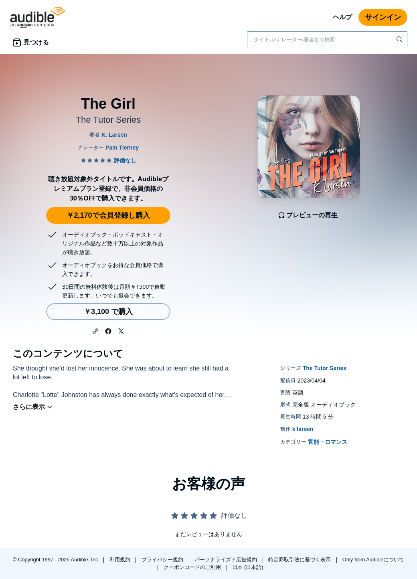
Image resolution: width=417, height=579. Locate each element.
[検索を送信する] (400, 39)
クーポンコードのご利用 (193, 567)
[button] (95, 330)
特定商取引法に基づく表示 (300, 560)
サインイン (383, 17)
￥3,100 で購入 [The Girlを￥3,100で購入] (108, 312)
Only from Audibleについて (373, 560)
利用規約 (120, 560)
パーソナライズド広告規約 (226, 560)
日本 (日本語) (247, 567)
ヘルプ (342, 17)
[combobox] (327, 39)
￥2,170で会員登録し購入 (108, 215)
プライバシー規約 (163, 560)
